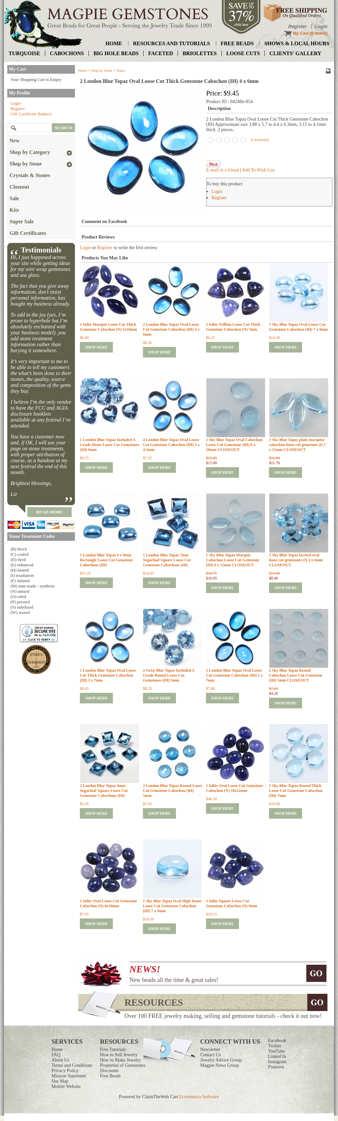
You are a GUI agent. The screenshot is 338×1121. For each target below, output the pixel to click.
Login (321, 26)
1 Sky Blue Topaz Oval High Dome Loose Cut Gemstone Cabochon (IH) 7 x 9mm (172, 906)
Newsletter (210, 1049)
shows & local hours (296, 43)
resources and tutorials (171, 43)
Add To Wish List (258, 170)
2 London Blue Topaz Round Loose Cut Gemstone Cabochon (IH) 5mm (172, 790)
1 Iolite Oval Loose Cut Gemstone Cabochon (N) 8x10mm (108, 903)
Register (297, 26)
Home (82, 70)
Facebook (277, 1040)
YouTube (276, 1051)
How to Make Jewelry (120, 1060)
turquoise (24, 53)
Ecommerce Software (199, 1096)
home (114, 43)
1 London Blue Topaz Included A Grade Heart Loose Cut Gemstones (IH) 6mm (109, 444)
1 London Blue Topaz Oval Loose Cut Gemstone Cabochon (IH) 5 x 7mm (234, 675)
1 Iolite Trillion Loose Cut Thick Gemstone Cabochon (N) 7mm (233, 327)
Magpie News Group (219, 1065)
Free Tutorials (113, 1049)
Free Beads (110, 1075)
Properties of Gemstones (123, 1065)
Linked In (277, 1056)
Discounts (109, 1070)
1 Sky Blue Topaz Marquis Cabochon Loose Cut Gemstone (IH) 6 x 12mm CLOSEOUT (232, 560)
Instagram (277, 1061)
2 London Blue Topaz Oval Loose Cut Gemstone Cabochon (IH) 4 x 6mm (171, 329)
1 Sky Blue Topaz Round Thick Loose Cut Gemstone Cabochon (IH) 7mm (295, 790)
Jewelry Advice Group (221, 1060)
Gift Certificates (28, 233)
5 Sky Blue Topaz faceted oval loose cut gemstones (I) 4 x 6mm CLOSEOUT (296, 560)
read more (49, 511)
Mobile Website (66, 1086)
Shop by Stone (101, 70)
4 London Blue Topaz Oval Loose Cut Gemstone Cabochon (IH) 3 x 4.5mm (171, 444)
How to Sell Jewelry (119, 1054)
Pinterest (276, 1067)
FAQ (55, 1054)
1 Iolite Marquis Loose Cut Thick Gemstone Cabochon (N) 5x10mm (108, 327)
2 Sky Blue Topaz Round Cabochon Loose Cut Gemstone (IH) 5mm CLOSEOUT (295, 675)
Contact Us (210, 1054)
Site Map (59, 1081)
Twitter (274, 1045)
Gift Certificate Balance (31, 113)
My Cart (301, 33)
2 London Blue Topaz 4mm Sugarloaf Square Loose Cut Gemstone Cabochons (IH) (104, 790)
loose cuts (243, 53)
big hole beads (116, 53)
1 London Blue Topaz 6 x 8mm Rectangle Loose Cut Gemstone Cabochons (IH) (106, 560)
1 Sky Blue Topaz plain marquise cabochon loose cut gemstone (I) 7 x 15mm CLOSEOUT (297, 444)
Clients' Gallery (295, 53)
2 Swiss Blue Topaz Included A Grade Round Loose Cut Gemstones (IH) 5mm (168, 675)
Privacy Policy (65, 1070)
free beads (237, 43)
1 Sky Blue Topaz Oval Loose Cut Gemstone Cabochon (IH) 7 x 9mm (298, 327)
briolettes (200, 53)
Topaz (120, 70)
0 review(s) (260, 139)
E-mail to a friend (222, 170)
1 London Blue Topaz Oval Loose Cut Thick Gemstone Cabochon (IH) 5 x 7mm (108, 675)
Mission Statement (68, 1075)
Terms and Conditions (71, 1065)
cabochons (67, 53)
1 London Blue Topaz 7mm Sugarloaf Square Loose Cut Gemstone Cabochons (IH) (167, 560)
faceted (160, 53)
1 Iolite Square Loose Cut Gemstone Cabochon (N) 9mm (231, 903)
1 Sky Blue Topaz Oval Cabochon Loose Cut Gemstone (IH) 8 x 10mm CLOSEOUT (234, 444)
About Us (60, 1060)
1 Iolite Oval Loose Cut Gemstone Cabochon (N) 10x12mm (234, 788)
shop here (96, 347)
